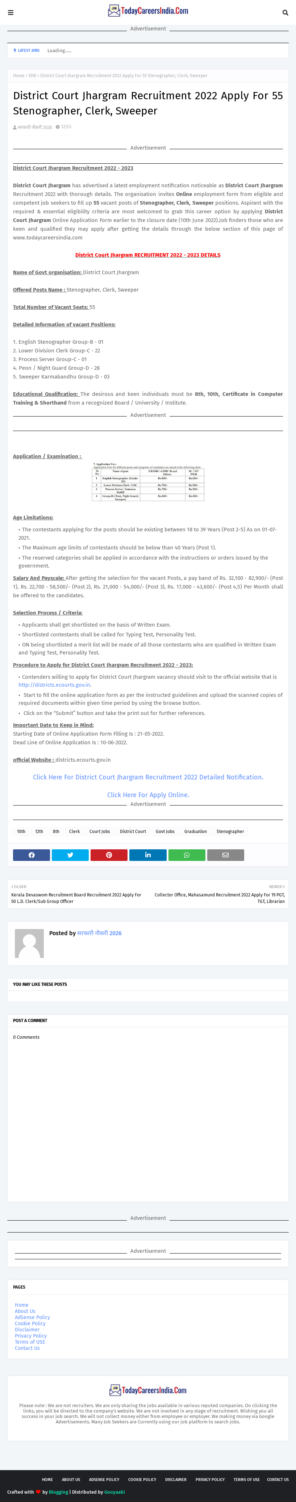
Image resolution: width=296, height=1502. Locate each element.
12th (39, 831)
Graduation (195, 831)
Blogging (58, 1492)
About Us (25, 1311)
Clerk (74, 831)
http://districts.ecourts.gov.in (54, 685)
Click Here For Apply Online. (148, 795)
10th (32, 75)
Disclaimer (27, 1330)
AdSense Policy (32, 1317)
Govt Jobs (165, 831)
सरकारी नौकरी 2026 (35, 127)
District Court (133, 831)
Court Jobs (99, 831)
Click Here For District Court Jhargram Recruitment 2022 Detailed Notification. (148, 777)
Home (19, 75)
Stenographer (230, 831)
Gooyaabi (114, 1492)
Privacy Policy (31, 1336)
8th (56, 831)
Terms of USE (30, 1342)
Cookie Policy (30, 1324)
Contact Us (27, 1348)
